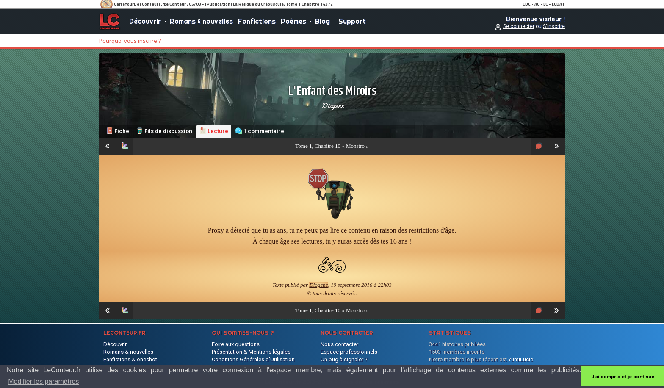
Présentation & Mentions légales (251, 352)
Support (352, 21)
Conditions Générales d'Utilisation (253, 359)
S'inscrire (554, 26)
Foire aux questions (236, 344)
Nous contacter (339, 344)
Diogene (332, 105)
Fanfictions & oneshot (130, 359)
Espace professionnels (349, 352)
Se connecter (518, 26)
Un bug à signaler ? (344, 359)
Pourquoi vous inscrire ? (130, 40)
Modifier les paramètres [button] (43, 381)
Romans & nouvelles (201, 21)
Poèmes (293, 21)
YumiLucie (520, 359)
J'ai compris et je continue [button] (622, 377)
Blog (322, 21)
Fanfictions (257, 21)
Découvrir (145, 21)
